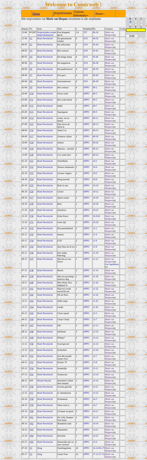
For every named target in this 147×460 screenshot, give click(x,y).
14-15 (95, 417)
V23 (31, 173)
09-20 (95, 142)
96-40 (95, 75)
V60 (31, 411)
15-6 (95, 442)
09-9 (95, 112)
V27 (31, 198)
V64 (31, 436)
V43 (31, 301)
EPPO (86, 87)
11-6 (95, 240)
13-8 (95, 362)
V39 (31, 276)
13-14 (95, 374)
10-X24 (96, 216)
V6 (30, 69)
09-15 (95, 130)
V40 (31, 282)
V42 (31, 295)
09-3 (95, 93)
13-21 (95, 387)
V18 (31, 142)
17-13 (101, 454)
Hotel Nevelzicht (45, 38)
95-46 (95, 57)
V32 (31, 228)
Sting (39, 448)
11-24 (95, 295)
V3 (30, 50)
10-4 (95, 167)
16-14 (95, 448)
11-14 (95, 270)
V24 (31, 179)
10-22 (95, 210)
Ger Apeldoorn (112, 264)
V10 (31, 93)
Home (36, 13)
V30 (31, 216)
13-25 (95, 393)
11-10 (95, 253)
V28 (31, 204)
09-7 (95, 106)
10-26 (95, 222)
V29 (31, 210)
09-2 (95, 87)
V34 (31, 240)
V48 (31, 331)
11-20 (95, 282)
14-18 (95, 423)
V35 (31, 247)
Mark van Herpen (109, 33)
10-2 (95, 161)
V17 (31, 136)
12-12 (95, 325)
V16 (31, 130)
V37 (31, 259)
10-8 (95, 179)
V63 (31, 429)
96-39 (95, 69)
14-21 (95, 429)
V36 (31, 253)
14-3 (95, 399)
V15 (31, 124)
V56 (31, 387)
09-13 (95, 124)
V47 (31, 325)
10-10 (95, 185)
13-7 (95, 356)
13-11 (95, 368)
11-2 (95, 228)
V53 (31, 362)
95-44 (95, 44)
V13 (31, 112)
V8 (30, 81)
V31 (31, 222)
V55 (31, 374)
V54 (31, 368)
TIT (85, 32)
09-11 (95, 118)
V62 (31, 423)
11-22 (95, 289)
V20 (31, 155)
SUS (86, 38)
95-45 (95, 50)
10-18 (95, 198)
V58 (31, 399)
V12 (31, 106)
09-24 (95, 155)
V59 (31, 405)
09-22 (95, 149)
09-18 (95, 136)
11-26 (95, 307)
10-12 (95, 191)
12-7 (95, 319)
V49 (31, 338)
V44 (31, 307)
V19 (31, 149)
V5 (30, 63)
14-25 (95, 436)
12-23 (95, 344)
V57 (31, 393)
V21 (31, 161)
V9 (30, 87)
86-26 (95, 32)
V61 (31, 417)
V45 (31, 313)
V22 (31, 167)
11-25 (95, 301)
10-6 (95, 173)
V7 (30, 75)
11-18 (95, 276)
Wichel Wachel (44, 380)
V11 (31, 99)
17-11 (95, 454)
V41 (31, 289)
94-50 (95, 38)
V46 (31, 319)
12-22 (95, 338)
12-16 (95, 331)
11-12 (95, 259)
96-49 (95, 81)
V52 (31, 356)
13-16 (95, 380)
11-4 (95, 234)
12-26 (95, 350)
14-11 (95, 411)
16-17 (101, 448)
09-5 (95, 99)
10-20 (95, 204)
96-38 (95, 63)
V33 (31, 234)
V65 (31, 442)
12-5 (95, 313)
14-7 (95, 405)
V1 (30, 38)
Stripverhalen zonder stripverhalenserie (46, 33)
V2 (30, 44)
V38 (31, 270)
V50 (31, 344)
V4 (30, 57)
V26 (31, 191)
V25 (31, 185)
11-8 (95, 247)
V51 (31, 350)
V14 (31, 118)
